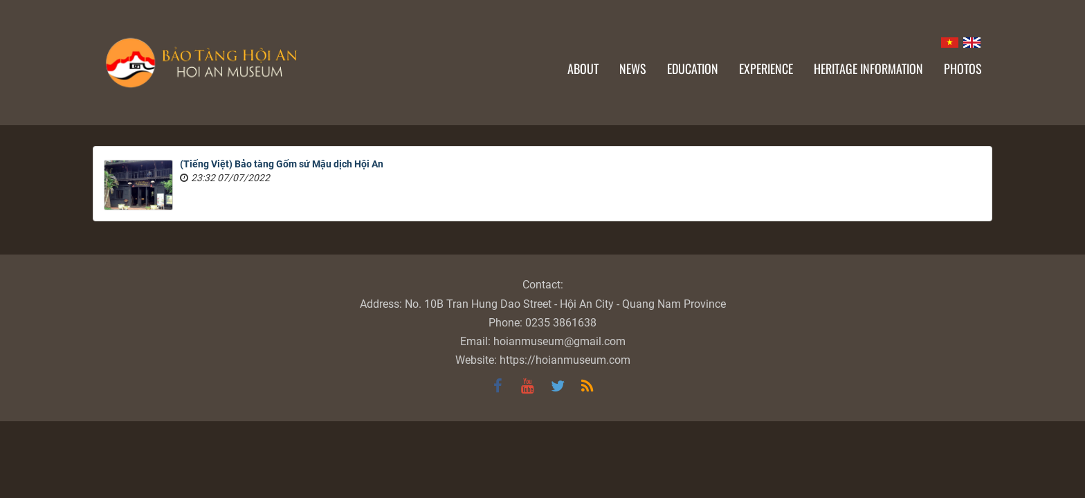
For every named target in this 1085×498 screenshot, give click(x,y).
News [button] (632, 68)
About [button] (583, 68)
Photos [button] (963, 68)
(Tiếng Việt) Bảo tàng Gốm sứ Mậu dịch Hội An (281, 163)
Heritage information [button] (868, 68)
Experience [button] (766, 68)
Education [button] (692, 68)
